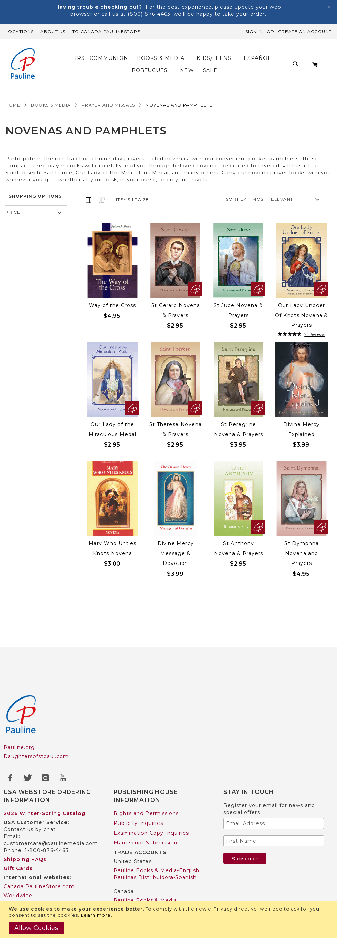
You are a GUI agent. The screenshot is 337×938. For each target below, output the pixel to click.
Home (12, 105)
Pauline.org (19, 747)
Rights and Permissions (146, 813)
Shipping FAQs (24, 859)
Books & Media (51, 105)
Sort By (236, 199)
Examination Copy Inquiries (151, 833)
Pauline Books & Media (145, 900)
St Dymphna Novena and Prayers (301, 553)
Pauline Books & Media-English (156, 870)
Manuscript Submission (145, 843)
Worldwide (17, 895)
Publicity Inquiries (138, 823)
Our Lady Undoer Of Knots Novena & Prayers (301, 315)
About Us (53, 31)
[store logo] (22, 64)
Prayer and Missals (108, 105)
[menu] (175, 64)
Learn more (96, 915)
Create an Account (305, 31)
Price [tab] (12, 212)
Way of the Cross (112, 305)
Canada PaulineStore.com (39, 886)
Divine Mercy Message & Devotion (176, 553)
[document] (169, 920)
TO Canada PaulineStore (106, 31)
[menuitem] (101, 58)
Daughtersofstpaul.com (36, 756)
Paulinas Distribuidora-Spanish (155, 877)
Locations (19, 31)
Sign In (254, 31)
